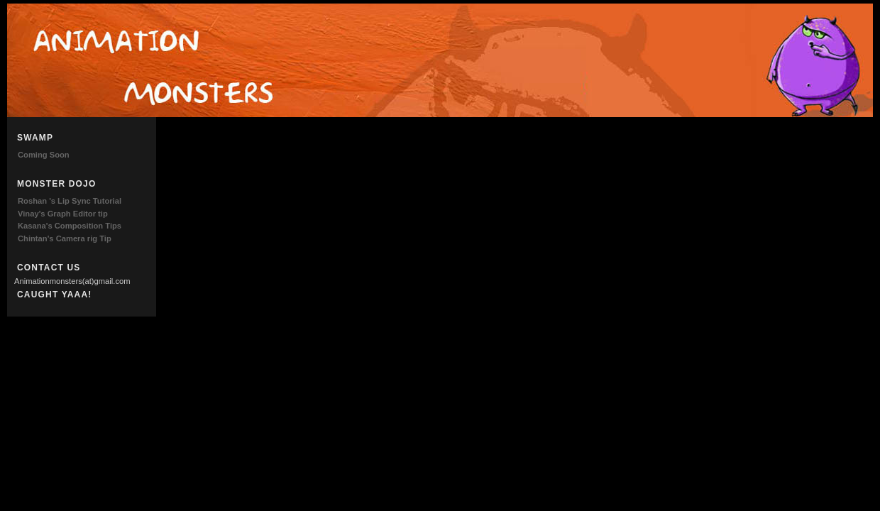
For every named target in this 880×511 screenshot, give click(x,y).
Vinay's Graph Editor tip (63, 213)
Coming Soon (44, 154)
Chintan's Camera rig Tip (64, 238)
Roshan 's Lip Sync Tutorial (69, 201)
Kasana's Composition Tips (69, 225)
